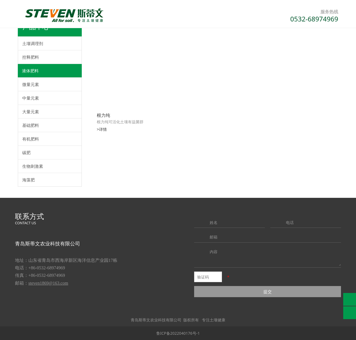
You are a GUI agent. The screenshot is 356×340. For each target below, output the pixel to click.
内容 (213, 251)
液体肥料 (30, 70)
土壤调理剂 (32, 43)
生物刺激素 (32, 166)
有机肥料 (30, 139)
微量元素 (30, 84)
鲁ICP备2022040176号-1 (178, 333)
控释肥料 (30, 57)
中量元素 (30, 98)
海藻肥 (28, 180)
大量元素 (30, 111)
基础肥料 (30, 125)
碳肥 (26, 152)
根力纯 (103, 115)
